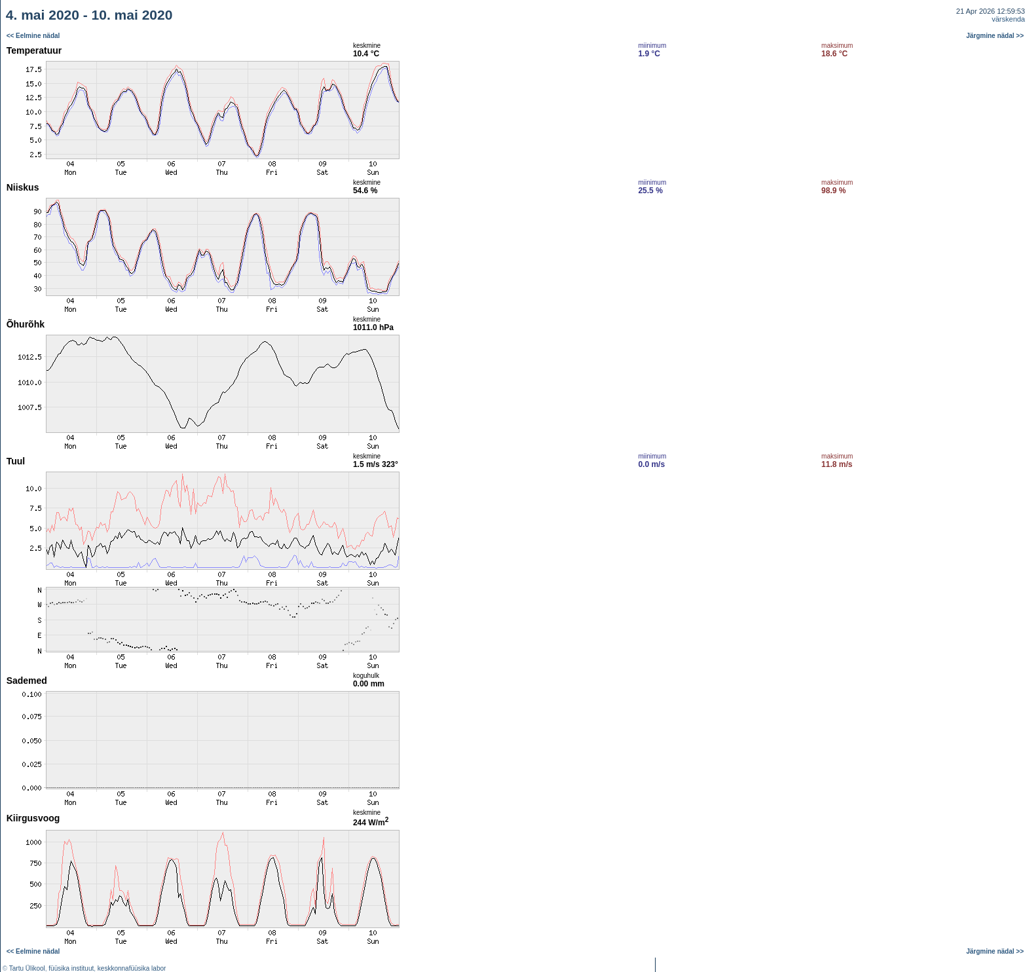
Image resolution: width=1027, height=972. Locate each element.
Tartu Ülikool (27, 968)
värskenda (1008, 19)
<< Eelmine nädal (33, 35)
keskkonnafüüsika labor (132, 968)
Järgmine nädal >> (995, 35)
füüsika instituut (71, 968)
